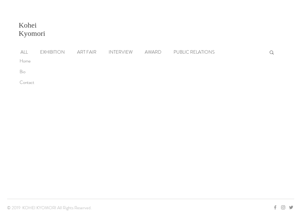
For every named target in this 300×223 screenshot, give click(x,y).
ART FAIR (86, 52)
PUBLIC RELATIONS (194, 52)
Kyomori (32, 33)
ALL (24, 52)
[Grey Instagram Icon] (283, 207)
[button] (272, 53)
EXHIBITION (52, 52)
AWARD (153, 52)
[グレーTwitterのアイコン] (291, 207)
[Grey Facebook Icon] (275, 207)
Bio (22, 71)
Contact (27, 82)
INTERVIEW (121, 52)
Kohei (28, 25)
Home (25, 61)
